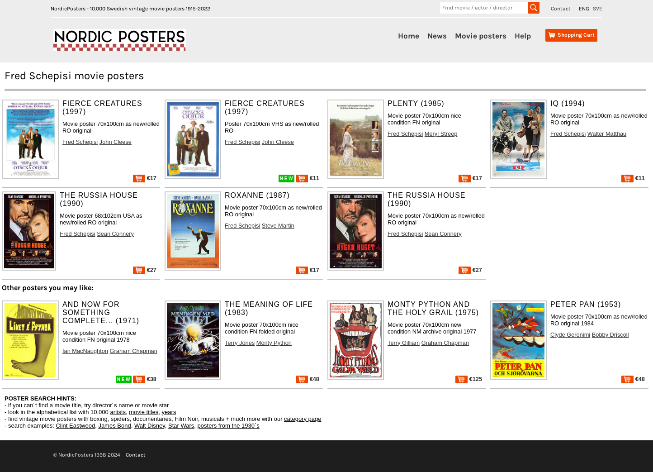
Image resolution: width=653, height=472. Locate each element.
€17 (144, 178)
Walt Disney (149, 425)
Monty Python (274, 342)
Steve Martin (278, 225)
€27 (144, 270)
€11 (307, 178)
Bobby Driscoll (610, 334)
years (169, 412)
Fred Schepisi (80, 141)
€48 (307, 379)
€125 (468, 379)
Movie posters (480, 35)
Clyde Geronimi (570, 334)
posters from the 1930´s (229, 425)
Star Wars (181, 425)
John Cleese (115, 141)
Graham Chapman (133, 351)
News (437, 35)
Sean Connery (115, 233)
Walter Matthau (606, 133)
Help (523, 35)
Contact (561, 8)
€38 (144, 379)
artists (118, 412)
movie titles (143, 412)
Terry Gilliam (404, 342)
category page (302, 418)
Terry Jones (240, 342)
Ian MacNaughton (85, 351)
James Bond (114, 425)
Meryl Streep (441, 133)
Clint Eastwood (75, 425)
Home (408, 35)
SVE (597, 8)
